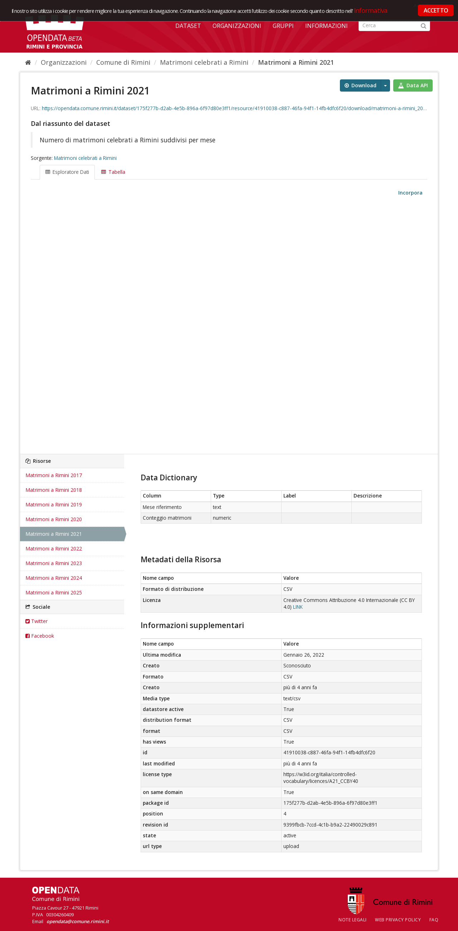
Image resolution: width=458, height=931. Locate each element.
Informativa (371, 10)
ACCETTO (436, 10)
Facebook (39, 635)
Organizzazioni (237, 26)
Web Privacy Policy (398, 920)
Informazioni (326, 26)
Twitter (36, 621)
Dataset (188, 26)
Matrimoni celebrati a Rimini (204, 62)
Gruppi (283, 26)
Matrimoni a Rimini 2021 (296, 62)
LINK (298, 607)
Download (360, 85)
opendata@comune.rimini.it (78, 921)
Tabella (113, 172)
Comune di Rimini (123, 62)
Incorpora (410, 192)
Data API (413, 85)
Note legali (352, 920)
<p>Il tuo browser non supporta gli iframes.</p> (229, 325)
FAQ (434, 920)
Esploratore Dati (67, 172)
